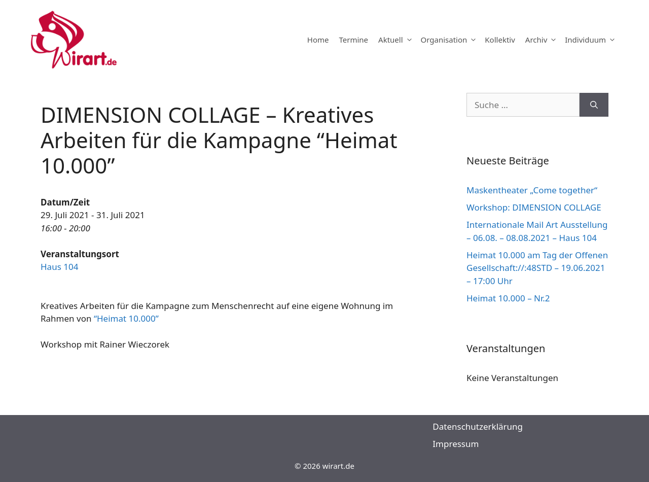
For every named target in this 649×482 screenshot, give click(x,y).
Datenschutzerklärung (477, 426)
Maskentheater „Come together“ (531, 190)
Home (318, 40)
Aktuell (396, 40)
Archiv (542, 40)
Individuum (592, 40)
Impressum (455, 444)
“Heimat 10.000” (126, 318)
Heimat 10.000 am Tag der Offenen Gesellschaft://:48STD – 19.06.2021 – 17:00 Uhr (537, 268)
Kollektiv (500, 40)
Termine (353, 40)
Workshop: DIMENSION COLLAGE (533, 207)
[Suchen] (594, 105)
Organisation (450, 40)
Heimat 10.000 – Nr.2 (508, 298)
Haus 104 (59, 266)
